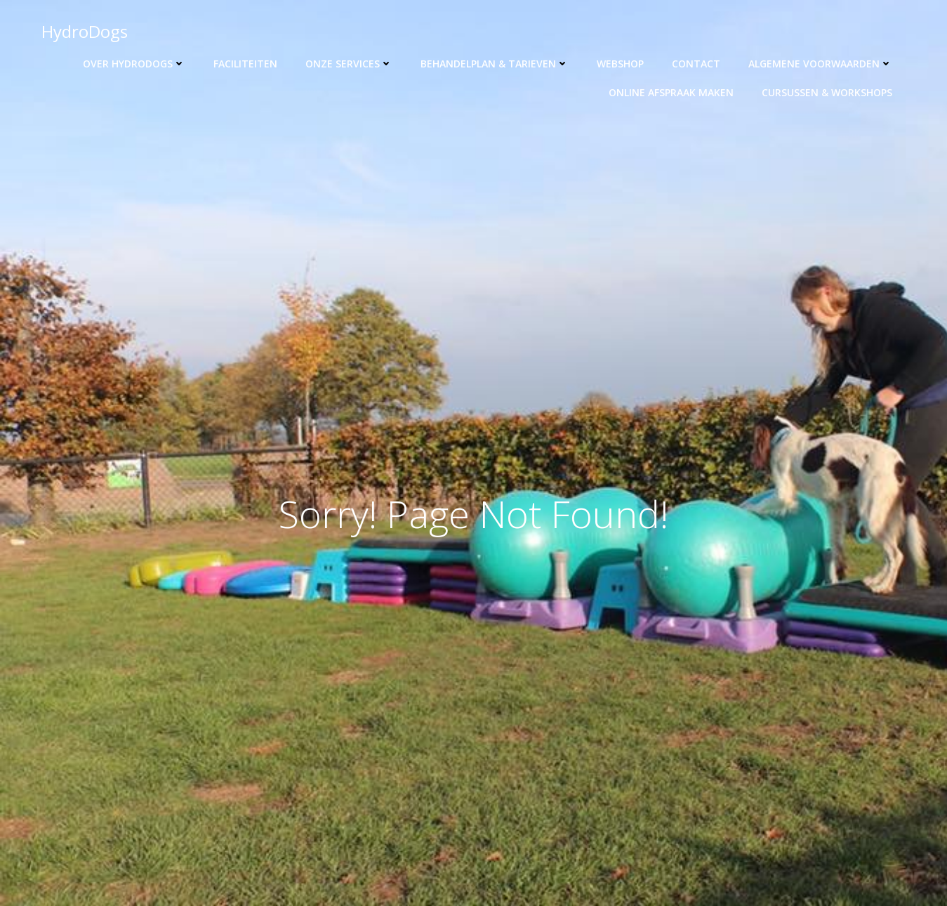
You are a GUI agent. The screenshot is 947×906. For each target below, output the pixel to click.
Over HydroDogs (134, 63)
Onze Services (348, 63)
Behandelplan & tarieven (494, 63)
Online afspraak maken (671, 92)
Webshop (620, 63)
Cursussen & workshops (827, 92)
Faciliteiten (245, 63)
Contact (696, 63)
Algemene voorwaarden (820, 63)
